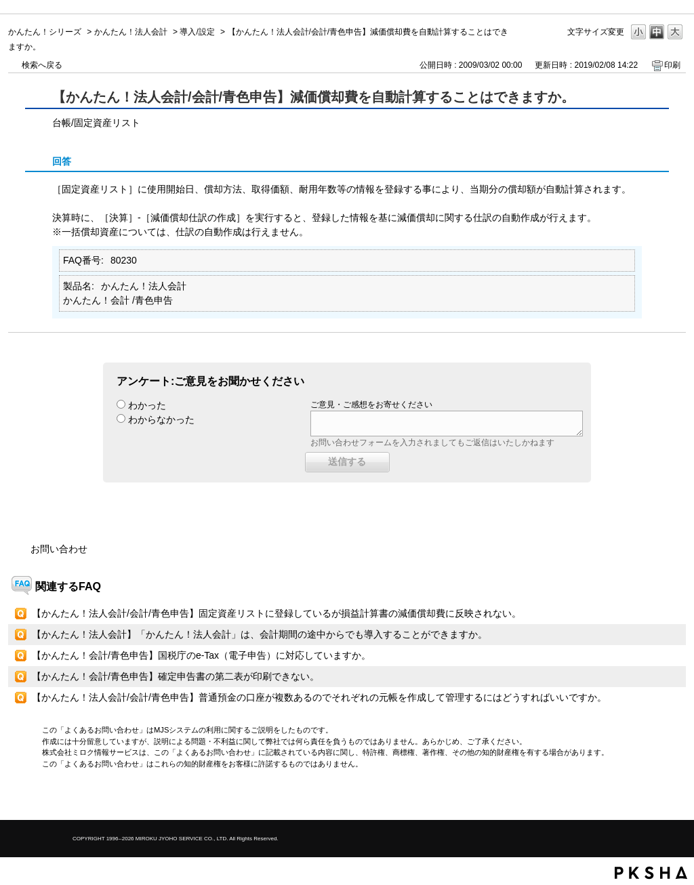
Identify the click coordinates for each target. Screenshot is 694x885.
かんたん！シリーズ (44, 32)
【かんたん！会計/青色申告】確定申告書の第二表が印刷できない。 (175, 676)
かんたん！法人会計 (130, 32)
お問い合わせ (58, 548)
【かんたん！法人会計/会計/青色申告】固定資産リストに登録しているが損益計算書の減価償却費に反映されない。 (276, 613)
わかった (147, 405)
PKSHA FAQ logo (651, 873)
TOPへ (652, 798)
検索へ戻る (42, 65)
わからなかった (161, 419)
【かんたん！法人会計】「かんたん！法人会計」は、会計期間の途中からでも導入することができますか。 (259, 634)
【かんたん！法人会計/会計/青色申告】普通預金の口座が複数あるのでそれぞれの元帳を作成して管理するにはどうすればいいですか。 (319, 697)
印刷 (672, 65)
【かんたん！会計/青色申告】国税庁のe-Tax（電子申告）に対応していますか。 (201, 655)
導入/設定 (197, 32)
